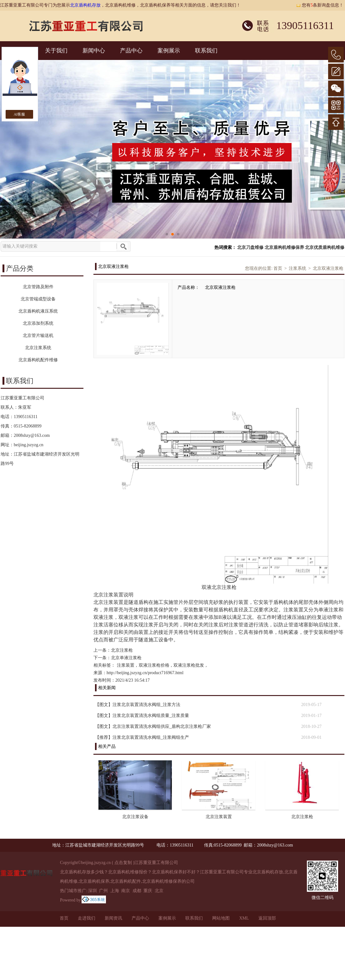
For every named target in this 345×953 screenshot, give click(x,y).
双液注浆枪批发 (188, 665)
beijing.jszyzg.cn (28, 444)
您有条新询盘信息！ (319, 5)
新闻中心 (93, 50)
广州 (103, 890)
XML (244, 918)
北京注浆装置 (219, 816)
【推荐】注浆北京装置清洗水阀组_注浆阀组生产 (142, 737)
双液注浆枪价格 (154, 665)
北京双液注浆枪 (328, 268)
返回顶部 (267, 918)
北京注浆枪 (122, 650)
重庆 (147, 890)
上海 (114, 890)
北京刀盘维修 (250, 247)
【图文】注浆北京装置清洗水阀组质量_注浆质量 (142, 715)
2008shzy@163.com (32, 435)
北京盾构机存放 (85, 5)
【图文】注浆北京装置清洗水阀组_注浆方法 (137, 704)
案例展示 (169, 50)
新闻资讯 (113, 918)
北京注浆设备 (135, 816)
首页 (277, 268)
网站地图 (221, 918)
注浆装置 (125, 665)
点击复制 (123, 862)
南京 (125, 890)
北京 (159, 890)
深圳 (92, 890)
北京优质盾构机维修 (324, 247)
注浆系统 (297, 268)
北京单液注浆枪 (126, 657)
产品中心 (131, 50)
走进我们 (86, 918)
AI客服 (19, 114)
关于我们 (56, 50)
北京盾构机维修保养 (284, 247)
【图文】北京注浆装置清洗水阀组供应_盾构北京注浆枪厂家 (153, 726)
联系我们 (206, 50)
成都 (136, 890)
